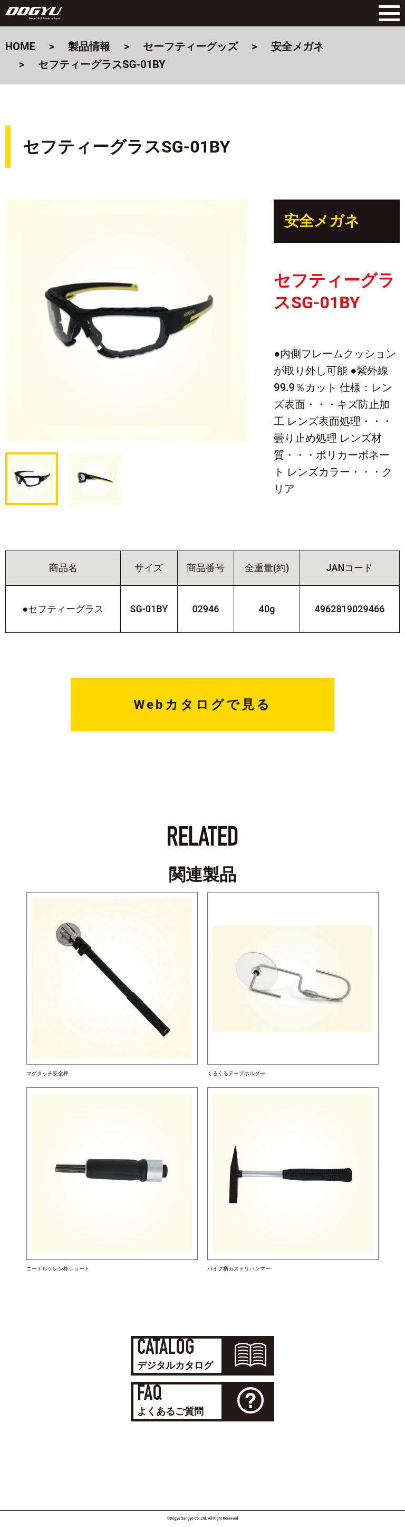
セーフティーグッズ (190, 46)
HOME (20, 46)
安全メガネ (297, 46)
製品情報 (89, 46)
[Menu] (386, 13)
